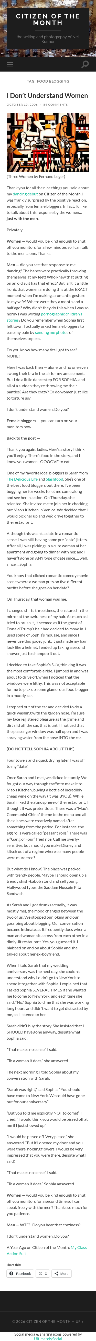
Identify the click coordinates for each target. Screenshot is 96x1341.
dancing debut (25, 193)
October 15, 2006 (22, 104)
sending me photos (51, 332)
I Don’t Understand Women (47, 95)
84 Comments (55, 104)
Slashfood (54, 478)
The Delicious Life (22, 478)
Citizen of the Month (48, 19)
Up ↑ (79, 1321)
